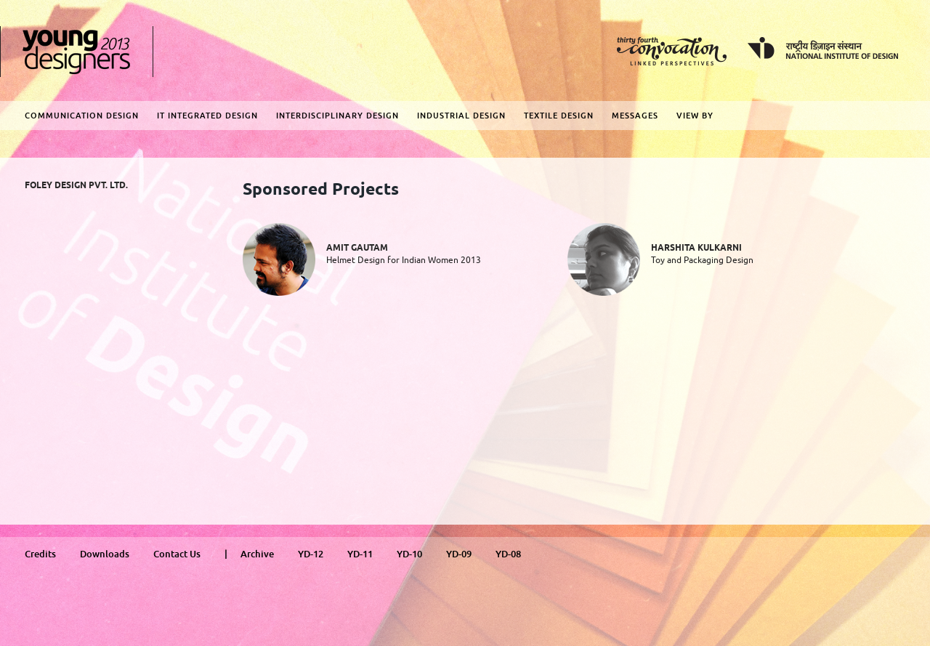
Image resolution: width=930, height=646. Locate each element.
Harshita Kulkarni (696, 248)
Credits (40, 554)
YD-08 (508, 554)
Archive (257, 554)
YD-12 (310, 554)
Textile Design (559, 115)
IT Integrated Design (207, 115)
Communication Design (82, 115)
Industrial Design (461, 115)
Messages (635, 115)
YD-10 (409, 554)
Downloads (104, 554)
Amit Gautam (357, 248)
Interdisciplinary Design (337, 115)
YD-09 (459, 554)
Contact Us (177, 554)
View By (694, 115)
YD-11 (360, 554)
